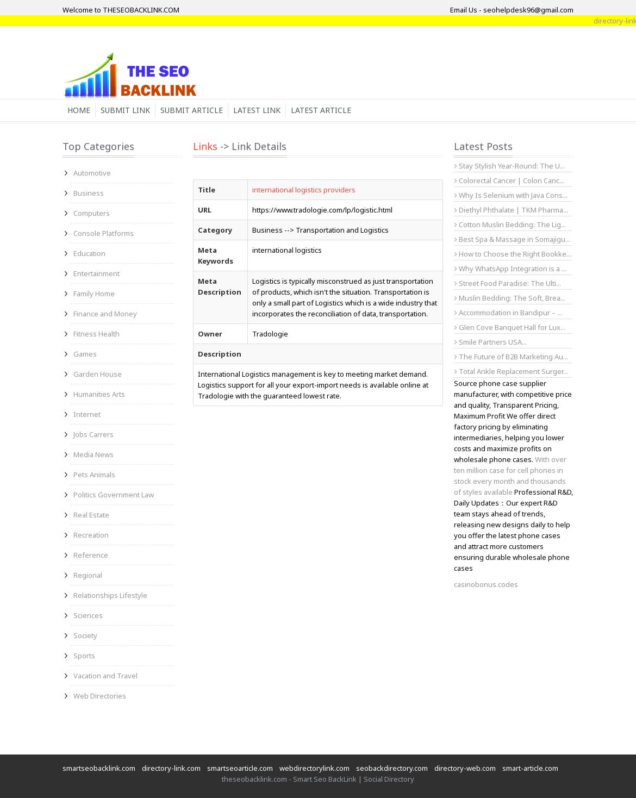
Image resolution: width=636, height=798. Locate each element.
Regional (87, 575)
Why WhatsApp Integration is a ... (510, 268)
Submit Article (191, 110)
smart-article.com (530, 768)
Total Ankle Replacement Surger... (511, 371)
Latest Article (321, 110)
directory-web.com (465, 768)
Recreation (91, 535)
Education (89, 253)
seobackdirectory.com (392, 768)
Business (88, 193)
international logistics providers (304, 190)
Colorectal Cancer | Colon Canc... (509, 180)
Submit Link (125, 110)
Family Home (94, 293)
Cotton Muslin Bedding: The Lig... (510, 224)
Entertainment (96, 273)
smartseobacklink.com (99, 768)
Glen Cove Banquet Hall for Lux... (509, 327)
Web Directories (99, 696)
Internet (87, 414)
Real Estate (91, 515)
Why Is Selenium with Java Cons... (511, 195)
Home (78, 110)
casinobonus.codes (486, 584)
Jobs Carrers (93, 434)
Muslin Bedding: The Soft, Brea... (509, 298)
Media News (93, 454)
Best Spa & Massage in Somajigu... (512, 239)
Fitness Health (96, 334)
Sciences (88, 615)
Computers (91, 213)
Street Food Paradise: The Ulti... (507, 283)
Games (85, 354)
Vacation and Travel (105, 676)
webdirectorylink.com (314, 768)
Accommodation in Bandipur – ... (508, 312)
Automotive (92, 173)
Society (85, 635)
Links (205, 146)
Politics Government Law (113, 495)
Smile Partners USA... (490, 342)
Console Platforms (103, 233)
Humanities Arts (99, 394)
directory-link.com (171, 768)
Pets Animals (94, 474)
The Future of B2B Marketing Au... (511, 356)
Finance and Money (105, 314)
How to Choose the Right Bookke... (512, 254)
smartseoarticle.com (240, 768)
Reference (90, 555)
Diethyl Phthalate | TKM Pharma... (511, 210)
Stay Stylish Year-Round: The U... (509, 166)
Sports (84, 655)
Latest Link (256, 110)
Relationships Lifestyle (110, 595)
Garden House (97, 374)
